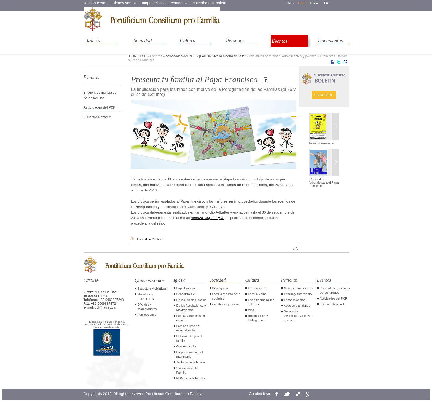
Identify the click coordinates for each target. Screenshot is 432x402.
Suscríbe (324, 95)
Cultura (187, 40)
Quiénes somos (150, 280)
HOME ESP (137, 56)
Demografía (220, 288)
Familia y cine (257, 294)
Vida (251, 310)
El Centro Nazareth (98, 117)
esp (302, 3)
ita (325, 3)
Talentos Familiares (322, 143)
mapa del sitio (153, 3)
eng (289, 3)
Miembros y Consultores (146, 296)
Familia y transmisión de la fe (190, 318)
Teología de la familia (190, 362)
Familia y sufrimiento (298, 294)
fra (314, 3)
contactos (179, 3)
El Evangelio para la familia (189, 338)
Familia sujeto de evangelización (187, 328)
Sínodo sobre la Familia (187, 370)
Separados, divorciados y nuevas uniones (298, 316)
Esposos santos (294, 299)
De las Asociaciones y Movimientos (191, 308)
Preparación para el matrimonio (189, 354)
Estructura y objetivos (152, 288)
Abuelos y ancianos (297, 305)
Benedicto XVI (186, 294)
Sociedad (143, 40)
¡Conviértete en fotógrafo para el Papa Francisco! (324, 182)
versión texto (94, 3)
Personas (235, 40)
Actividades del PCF (180, 56)
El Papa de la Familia (190, 378)
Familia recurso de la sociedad (226, 296)
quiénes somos (123, 3)
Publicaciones (147, 314)
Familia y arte (257, 288)
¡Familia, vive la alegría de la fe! (222, 56)
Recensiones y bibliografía (258, 318)
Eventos (280, 41)
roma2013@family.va (207, 218)
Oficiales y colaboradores (147, 307)
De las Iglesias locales (191, 299)
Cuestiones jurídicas (226, 304)
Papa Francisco (186, 288)
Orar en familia (186, 346)
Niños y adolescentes (298, 288)
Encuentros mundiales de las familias (335, 290)
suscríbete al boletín (210, 3)
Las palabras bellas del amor (261, 302)
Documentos (330, 40)
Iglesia (93, 40)
